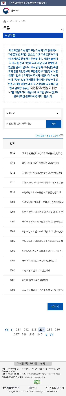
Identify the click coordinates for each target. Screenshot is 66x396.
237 (16, 334)
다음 (46, 334)
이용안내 (32, 388)
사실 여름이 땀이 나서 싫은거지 (36, 270)
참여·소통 (13, 21)
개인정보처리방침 (11, 388)
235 (49, 329)
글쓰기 (55, 306)
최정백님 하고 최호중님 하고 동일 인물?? (40, 192)
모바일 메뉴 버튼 (61, 10)
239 (32, 334)
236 (57, 329)
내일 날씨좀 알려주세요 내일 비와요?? (39, 163)
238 (24, 334)
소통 (23, 21)
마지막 (51, 334)
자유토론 (10, 35)
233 (34, 329)
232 (26, 329)
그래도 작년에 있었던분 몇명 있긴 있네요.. (40, 173)
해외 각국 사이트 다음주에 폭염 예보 (38, 260)
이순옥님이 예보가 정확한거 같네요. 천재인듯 (42, 251)
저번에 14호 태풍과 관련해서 (35, 280)
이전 (12, 329)
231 (18, 329)
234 (41, 329)
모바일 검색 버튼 (56, 10)
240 (39, 334)
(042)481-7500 (9, 371)
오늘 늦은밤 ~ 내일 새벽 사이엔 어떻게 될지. (41, 241)
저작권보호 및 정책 (54, 388)
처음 (7, 329)
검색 (53, 124)
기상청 (11, 11)
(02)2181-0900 (53, 374)
